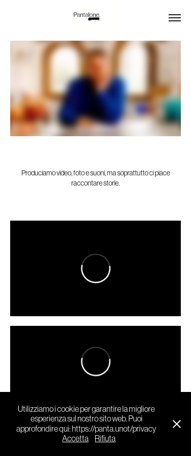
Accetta (75, 438)
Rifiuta (105, 438)
